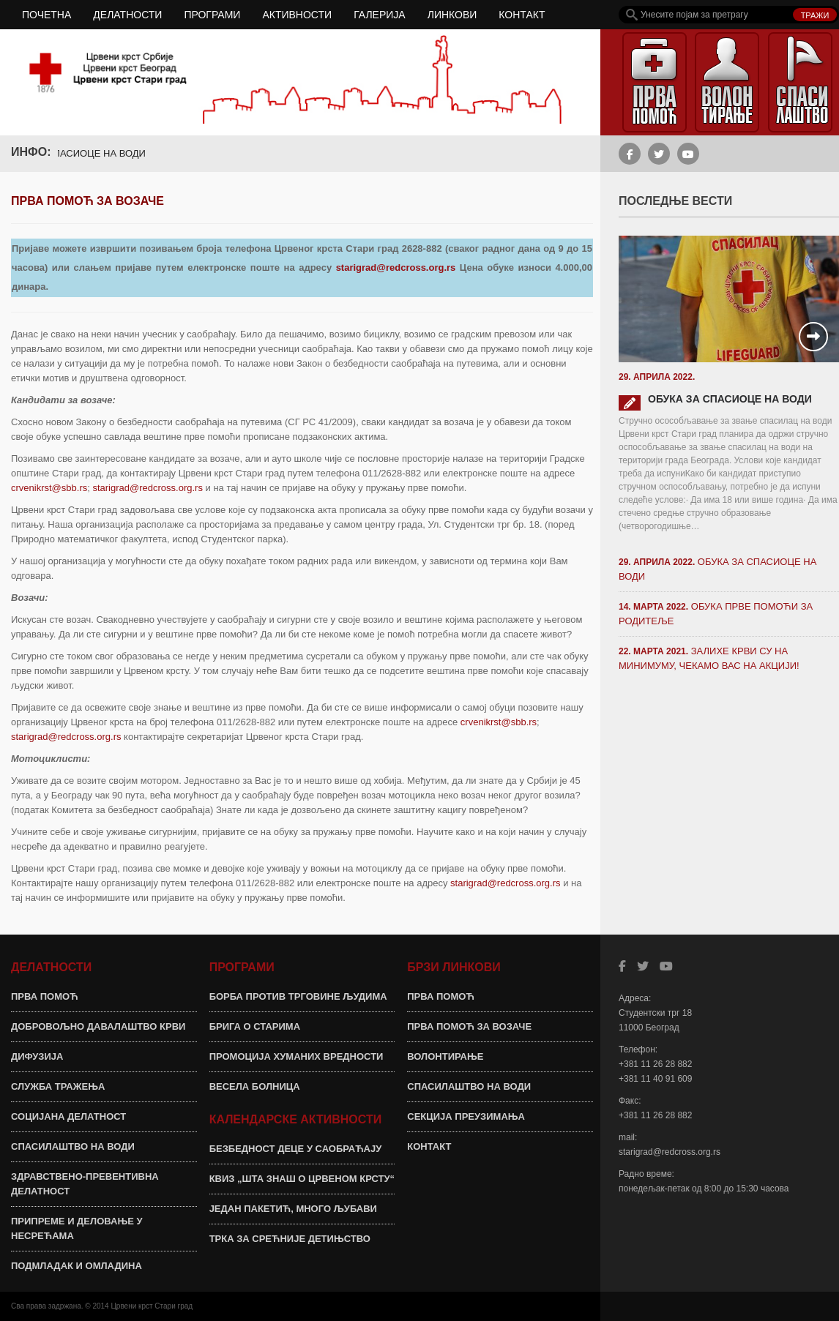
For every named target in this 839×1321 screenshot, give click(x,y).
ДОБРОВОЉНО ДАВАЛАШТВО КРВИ (98, 1026)
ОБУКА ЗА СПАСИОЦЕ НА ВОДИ (79, 153)
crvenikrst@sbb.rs (49, 487)
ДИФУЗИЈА (37, 1056)
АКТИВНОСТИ (297, 14)
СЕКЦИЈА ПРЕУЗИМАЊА (466, 1116)
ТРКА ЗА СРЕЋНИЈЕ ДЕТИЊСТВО (289, 1238)
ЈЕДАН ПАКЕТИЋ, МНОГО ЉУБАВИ (293, 1208)
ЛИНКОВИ (452, 14)
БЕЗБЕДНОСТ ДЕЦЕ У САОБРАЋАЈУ (295, 1148)
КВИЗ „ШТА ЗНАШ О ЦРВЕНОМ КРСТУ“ (302, 1178)
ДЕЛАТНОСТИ (127, 14)
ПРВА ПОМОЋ (44, 996)
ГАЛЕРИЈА (380, 14)
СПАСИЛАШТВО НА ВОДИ (73, 1146)
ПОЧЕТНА (46, 14)
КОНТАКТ (522, 14)
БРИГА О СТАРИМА (254, 1026)
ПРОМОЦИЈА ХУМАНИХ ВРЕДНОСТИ (296, 1056)
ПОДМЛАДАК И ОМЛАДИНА (76, 1265)
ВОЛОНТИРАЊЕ (445, 1056)
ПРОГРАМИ (212, 14)
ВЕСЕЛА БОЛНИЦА (254, 1086)
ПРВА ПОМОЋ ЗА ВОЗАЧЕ (469, 1026)
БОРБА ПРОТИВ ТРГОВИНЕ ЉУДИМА (298, 996)
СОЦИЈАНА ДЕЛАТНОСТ (68, 1116)
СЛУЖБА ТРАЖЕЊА (58, 1086)
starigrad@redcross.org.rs (396, 267)
